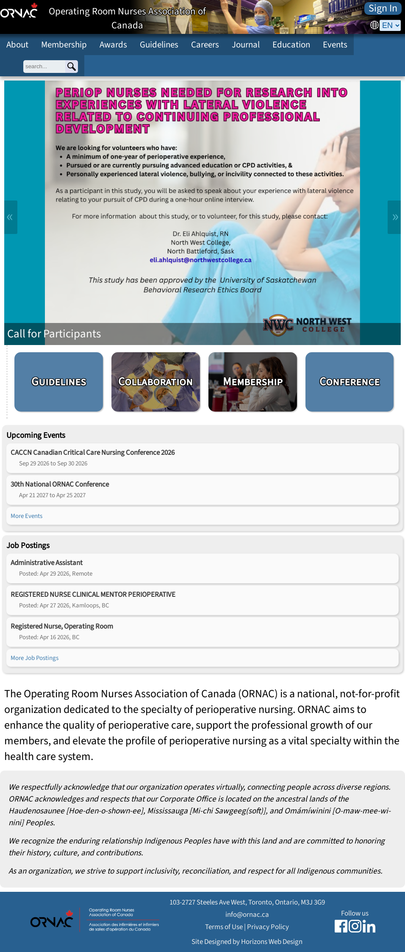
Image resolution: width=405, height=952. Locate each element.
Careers (205, 44)
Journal (246, 44)
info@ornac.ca (247, 914)
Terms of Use (224, 926)
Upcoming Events (35, 435)
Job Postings (28, 545)
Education (291, 44)
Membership (64, 44)
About (17, 44)
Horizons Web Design (271, 941)
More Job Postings (34, 658)
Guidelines (159, 44)
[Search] (71, 66)
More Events (26, 516)
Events (335, 44)
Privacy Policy (268, 926)
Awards (113, 44)
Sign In (383, 8)
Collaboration (155, 381)
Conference (349, 381)
